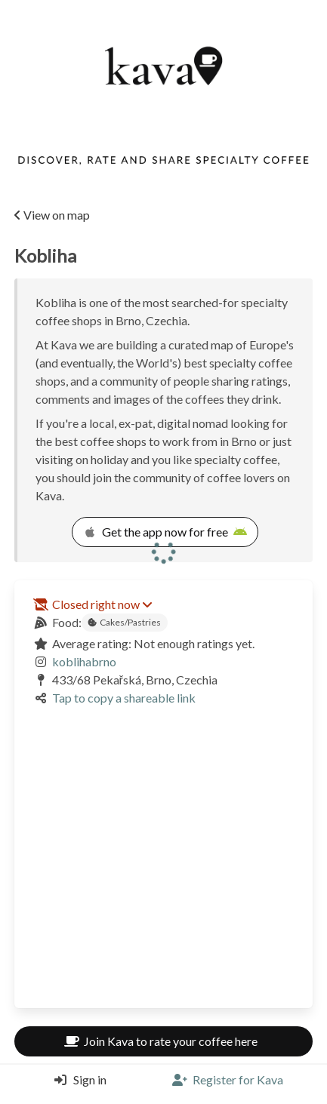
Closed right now (102, 604)
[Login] (77, 1080)
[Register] (227, 1080)
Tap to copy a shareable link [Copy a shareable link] (124, 697)
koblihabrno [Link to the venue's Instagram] (84, 661)
